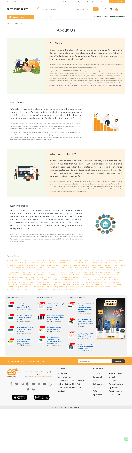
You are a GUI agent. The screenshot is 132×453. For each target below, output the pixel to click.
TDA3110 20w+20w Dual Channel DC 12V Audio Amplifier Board (86, 346)
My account (98, 395)
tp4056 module (43, 289)
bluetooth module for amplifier (21, 279)
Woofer (107, 265)
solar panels (118, 265)
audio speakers (53, 267)
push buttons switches (39, 282)
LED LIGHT (61, 275)
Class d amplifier (97, 260)
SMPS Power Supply (111, 275)
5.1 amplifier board (105, 272)
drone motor (26, 284)
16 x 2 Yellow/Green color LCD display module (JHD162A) (24, 305)
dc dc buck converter (67, 272)
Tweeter (76, 277)
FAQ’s (95, 391)
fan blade (56, 282)
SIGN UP (118, 361)
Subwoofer (53, 260)
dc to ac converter (113, 284)
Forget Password (115, 391)
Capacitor (66, 282)
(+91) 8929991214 (35, 372)
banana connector (80, 284)
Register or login (115, 373)
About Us (96, 373)
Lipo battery (78, 282)
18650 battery (95, 265)
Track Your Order (98, 2)
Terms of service (64, 377)
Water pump (50, 275)
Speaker (10, 260)
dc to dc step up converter (44, 272)
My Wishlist (113, 388)
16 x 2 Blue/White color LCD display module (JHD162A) (25, 317)
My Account (83, 2)
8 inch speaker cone (45, 277)
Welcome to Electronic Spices (16, 2)
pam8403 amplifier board (33, 275)
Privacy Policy (62, 373)
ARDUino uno (12, 287)
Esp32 (104, 279)
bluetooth (87, 277)
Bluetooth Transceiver (87, 287)
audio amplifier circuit (50, 265)
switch (54, 270)
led (74, 262)
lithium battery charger (60, 262)
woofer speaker (14, 275)
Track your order (116, 395)
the (95, 277)
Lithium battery (39, 260)
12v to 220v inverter (39, 262)
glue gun (71, 287)
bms (63, 267)
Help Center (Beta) (117, 2)
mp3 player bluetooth (109, 277)
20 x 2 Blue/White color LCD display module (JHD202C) (25, 329)
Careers (96, 388)
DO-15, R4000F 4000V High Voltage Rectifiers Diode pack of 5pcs (86, 335)
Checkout (113, 381)
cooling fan (97, 282)
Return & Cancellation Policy (69, 388)
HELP (95, 381)
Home (39, 17)
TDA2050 (55, 289)
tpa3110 (19, 289)
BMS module (28, 270)
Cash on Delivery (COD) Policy (69, 384)
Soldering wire (97, 284)
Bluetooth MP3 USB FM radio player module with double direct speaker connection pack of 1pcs (86, 307)
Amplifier (82, 262)
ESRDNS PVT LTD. (60, 407)
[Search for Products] (57, 9)
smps (88, 282)
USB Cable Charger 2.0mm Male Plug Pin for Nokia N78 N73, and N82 (86, 322)
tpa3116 (96, 279)
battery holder (74, 275)
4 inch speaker (25, 287)
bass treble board (105, 270)
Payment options (116, 384)
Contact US (97, 377)
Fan (80, 272)
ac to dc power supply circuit (19, 267)
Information (49, 17)
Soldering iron (66, 260)
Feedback (61, 391)
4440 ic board (13, 284)
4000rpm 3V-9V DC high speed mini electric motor (55, 305)
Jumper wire (51, 287)
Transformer (65, 277)
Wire (70, 267)
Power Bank (39, 287)
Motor (92, 270)
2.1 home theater (22, 262)
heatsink (66, 284)
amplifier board (81, 260)
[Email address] (95, 361)
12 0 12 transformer (44, 279)
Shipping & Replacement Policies (70, 381)
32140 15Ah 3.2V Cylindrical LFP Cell (73, 270)
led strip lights (80, 265)
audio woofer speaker (92, 275)
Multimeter (66, 265)
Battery (92, 262)
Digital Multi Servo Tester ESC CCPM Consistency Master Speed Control (54, 340)
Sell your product (100, 384)
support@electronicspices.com (41, 376)
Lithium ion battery (113, 282)
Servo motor (105, 287)
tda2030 (64, 289)
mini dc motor (89, 272)
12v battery (86, 279)
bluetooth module (22, 260)
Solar (117, 272)
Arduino (62, 287)
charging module (14, 270)
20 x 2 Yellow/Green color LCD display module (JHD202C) (24, 341)
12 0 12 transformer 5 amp (28, 265)
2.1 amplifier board (105, 262)
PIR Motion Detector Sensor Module (54, 328)
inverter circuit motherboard (67, 279)
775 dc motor (39, 267)
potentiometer (42, 270)
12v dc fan (26, 272)
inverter (112, 279)
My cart (112, 377)
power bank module (114, 267)
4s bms (72, 289)
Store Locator (68, 2)
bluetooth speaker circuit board (21, 277)
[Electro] (18, 9)
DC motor (78, 267)
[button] (85, 9)
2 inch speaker (54, 284)
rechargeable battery (94, 267)
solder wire (29, 289)
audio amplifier (40, 284)
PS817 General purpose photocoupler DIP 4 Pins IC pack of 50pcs (55, 317)
